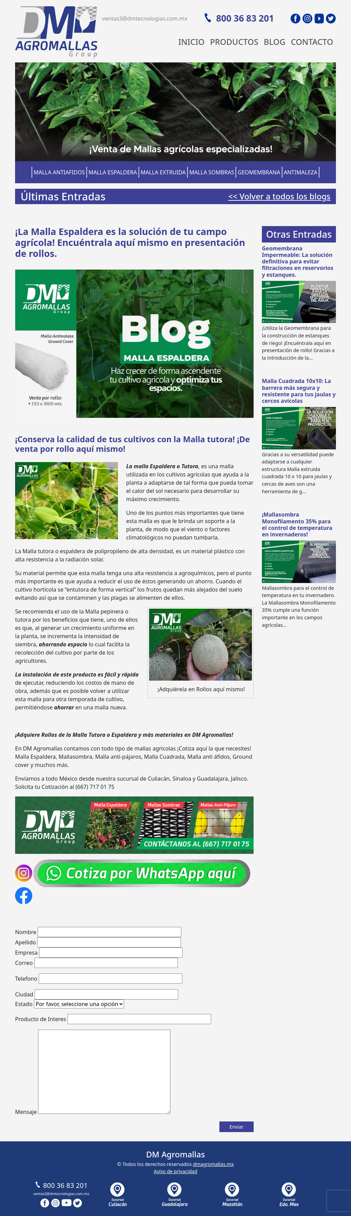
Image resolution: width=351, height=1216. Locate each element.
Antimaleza (300, 172)
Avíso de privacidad (175, 1171)
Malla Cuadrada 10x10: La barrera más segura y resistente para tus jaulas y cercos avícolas (299, 391)
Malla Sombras (211, 172)
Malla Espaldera (112, 172)
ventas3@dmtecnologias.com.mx (144, 18)
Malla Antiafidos (59, 172)
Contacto (312, 41)
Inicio (191, 41)
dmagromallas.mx (213, 1164)
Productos (234, 41)
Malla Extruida (163, 172)
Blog (275, 41)
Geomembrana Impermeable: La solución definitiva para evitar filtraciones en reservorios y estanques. (298, 261)
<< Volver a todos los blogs (279, 196)
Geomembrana (259, 172)
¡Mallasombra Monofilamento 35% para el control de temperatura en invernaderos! (297, 524)
